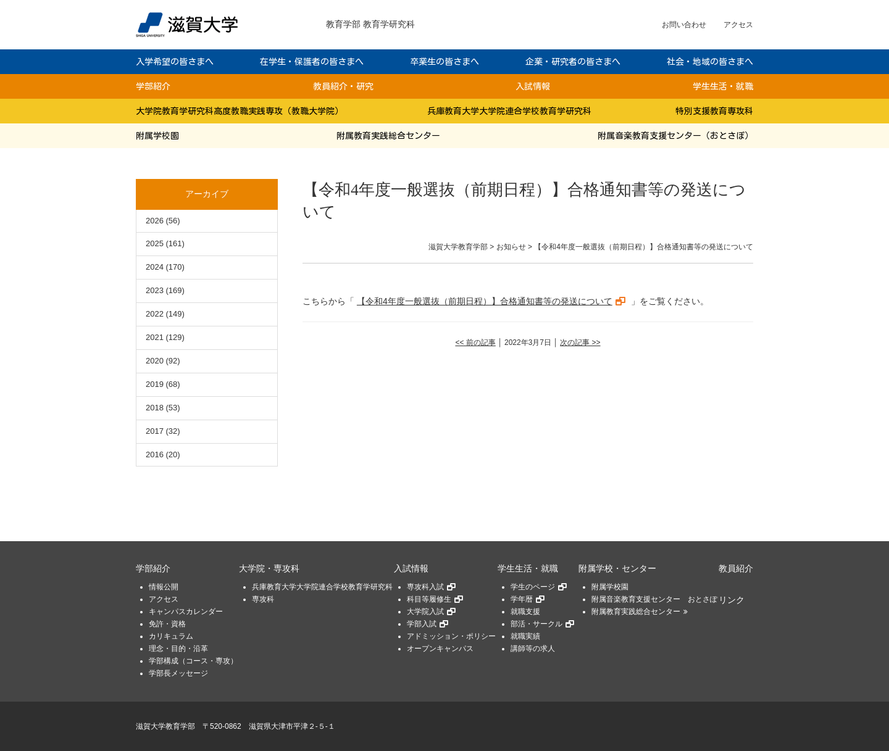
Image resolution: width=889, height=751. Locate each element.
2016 (155, 454)
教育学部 (343, 24)
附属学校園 (157, 135)
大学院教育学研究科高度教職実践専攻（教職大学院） (239, 111)
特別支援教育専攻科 (714, 111)
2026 (155, 220)
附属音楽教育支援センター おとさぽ (654, 599)
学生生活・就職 (723, 86)
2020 (155, 360)
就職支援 (525, 611)
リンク (732, 600)
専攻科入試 (425, 587)
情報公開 (163, 587)
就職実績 (525, 636)
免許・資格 (167, 624)
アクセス (738, 24)
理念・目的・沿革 (178, 648)
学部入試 (421, 624)
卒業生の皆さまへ (444, 61)
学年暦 (522, 599)
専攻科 (263, 599)
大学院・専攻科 (269, 568)
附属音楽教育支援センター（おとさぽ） (675, 135)
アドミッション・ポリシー (451, 636)
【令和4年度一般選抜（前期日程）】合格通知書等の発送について (484, 301)
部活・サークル (536, 624)
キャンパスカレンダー (186, 611)
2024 (155, 267)
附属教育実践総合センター (388, 135)
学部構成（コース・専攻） (193, 661)
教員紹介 (736, 568)
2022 (155, 313)
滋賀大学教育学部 (165, 726)
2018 (155, 407)
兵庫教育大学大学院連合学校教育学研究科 (509, 111)
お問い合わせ (684, 24)
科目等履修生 (429, 599)
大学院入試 (425, 611)
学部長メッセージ (178, 673)
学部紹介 (153, 86)
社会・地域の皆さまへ (710, 61)
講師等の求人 (533, 648)
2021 (155, 337)
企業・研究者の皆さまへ (572, 61)
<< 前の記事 (475, 342)
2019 (155, 384)
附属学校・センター (617, 568)
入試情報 (532, 86)
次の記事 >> (580, 342)
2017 (155, 431)
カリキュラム (171, 636)
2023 (155, 290)
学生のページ (533, 587)
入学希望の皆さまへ (175, 61)
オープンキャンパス (440, 648)
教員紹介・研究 (343, 86)
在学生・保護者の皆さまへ (312, 61)
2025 (155, 243)
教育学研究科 (389, 24)
